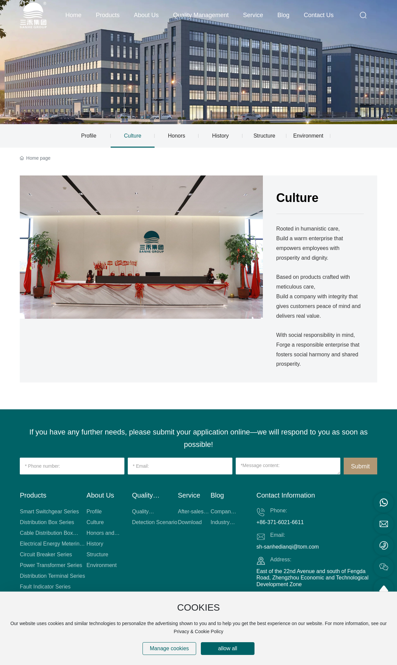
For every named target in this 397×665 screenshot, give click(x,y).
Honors (176, 136)
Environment (308, 136)
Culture (132, 136)
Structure (264, 136)
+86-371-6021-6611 (280, 522)
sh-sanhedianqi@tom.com (288, 547)
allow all (227, 648)
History (220, 136)
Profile (88, 136)
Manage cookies (169, 648)
